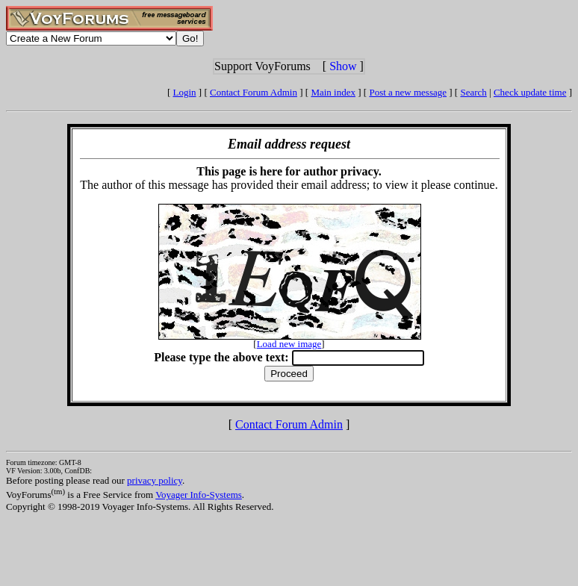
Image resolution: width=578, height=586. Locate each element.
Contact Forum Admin (253, 92)
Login (184, 92)
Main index (333, 92)
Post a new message (408, 92)
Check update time (530, 92)
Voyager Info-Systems (198, 494)
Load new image (289, 343)
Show (342, 66)
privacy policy (154, 480)
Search (473, 92)
